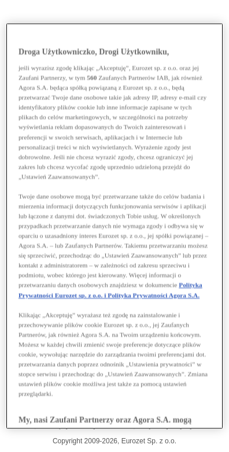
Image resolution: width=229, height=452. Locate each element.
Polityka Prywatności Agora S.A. (154, 294)
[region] (114, 226)
